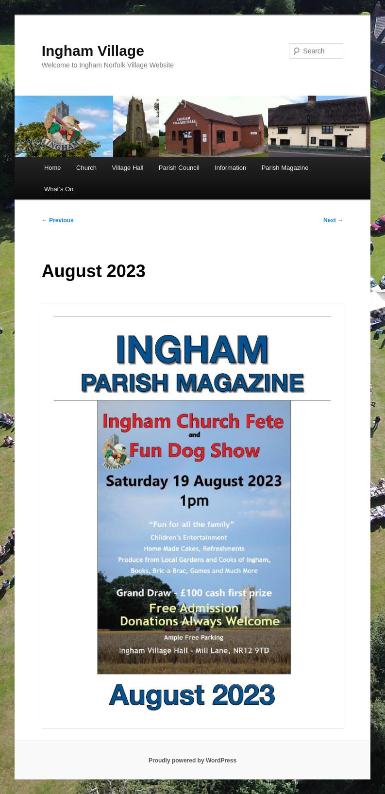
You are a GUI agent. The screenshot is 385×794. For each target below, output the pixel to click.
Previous (58, 220)
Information (230, 167)
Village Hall (128, 167)
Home (52, 167)
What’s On (58, 189)
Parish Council (179, 167)
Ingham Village (93, 51)
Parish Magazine (285, 167)
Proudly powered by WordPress (192, 760)
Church (86, 167)
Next (333, 220)
